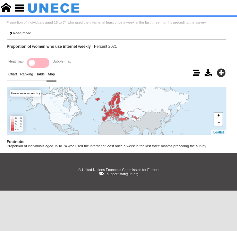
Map (51, 74)
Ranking (26, 74)
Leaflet (218, 132)
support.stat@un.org (118, 174)
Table (40, 74)
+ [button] (218, 115)
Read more (20, 33)
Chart (12, 74)
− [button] (218, 122)
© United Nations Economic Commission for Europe (119, 170)
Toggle (38, 63)
